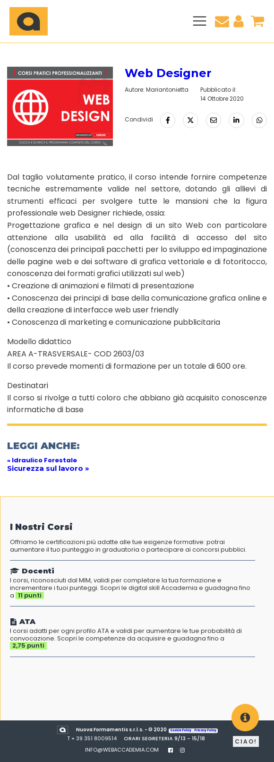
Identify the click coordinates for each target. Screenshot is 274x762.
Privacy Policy (205, 730)
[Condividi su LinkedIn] (236, 120)
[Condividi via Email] (213, 120)
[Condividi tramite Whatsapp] (259, 120)
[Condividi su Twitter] (190, 120)
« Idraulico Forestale (42, 460)
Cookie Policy (181, 730)
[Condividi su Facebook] (167, 120)
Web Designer (168, 73)
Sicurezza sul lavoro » (48, 468)
